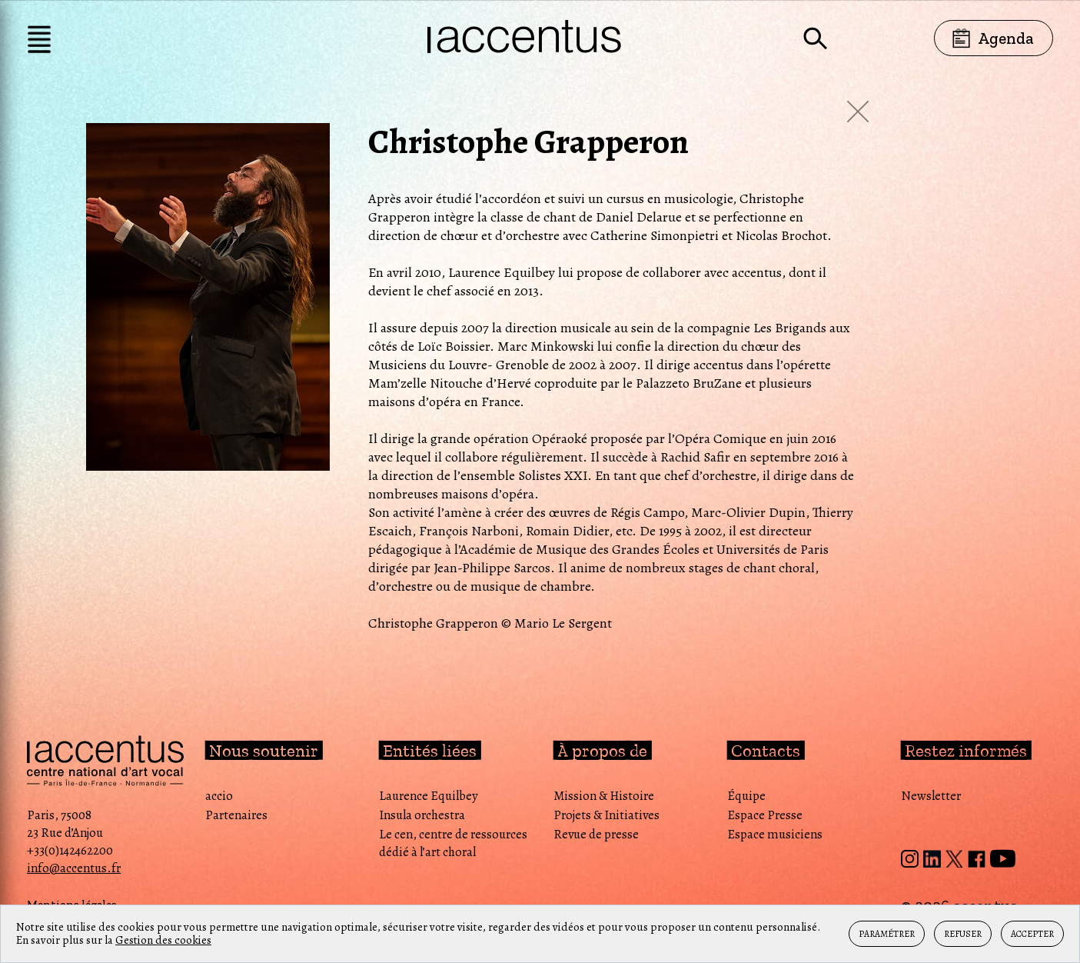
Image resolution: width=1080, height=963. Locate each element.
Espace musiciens (774, 834)
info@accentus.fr (74, 868)
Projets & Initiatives (606, 815)
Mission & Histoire (603, 796)
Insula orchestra (422, 815)
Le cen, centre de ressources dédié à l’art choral (453, 843)
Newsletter (931, 796)
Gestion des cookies (163, 940)
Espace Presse (765, 815)
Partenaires (236, 815)
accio (219, 796)
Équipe (746, 796)
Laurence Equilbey (428, 796)
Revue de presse (596, 834)
